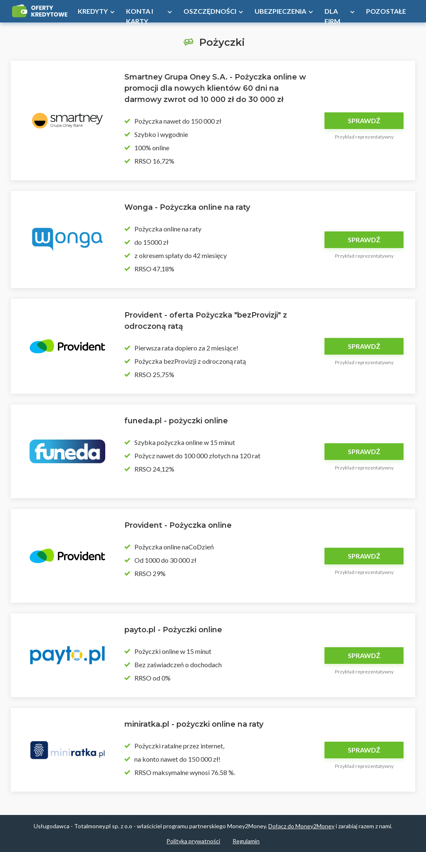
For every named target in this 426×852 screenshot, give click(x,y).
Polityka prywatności (193, 841)
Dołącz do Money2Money (301, 826)
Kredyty (93, 11)
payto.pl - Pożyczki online (173, 629)
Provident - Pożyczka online (178, 525)
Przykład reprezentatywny (364, 137)
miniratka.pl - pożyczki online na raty (193, 724)
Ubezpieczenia (280, 11)
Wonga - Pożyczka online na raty (187, 207)
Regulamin (246, 841)
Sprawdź (364, 120)
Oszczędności (209, 11)
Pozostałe (386, 11)
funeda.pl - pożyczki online (176, 420)
